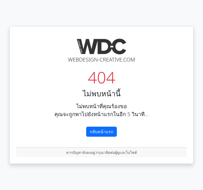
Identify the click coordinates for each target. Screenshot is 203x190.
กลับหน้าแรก (101, 132)
